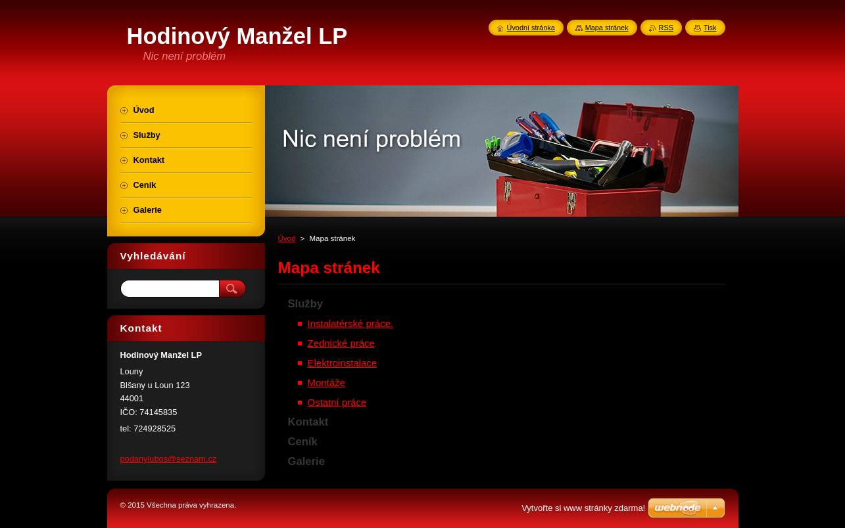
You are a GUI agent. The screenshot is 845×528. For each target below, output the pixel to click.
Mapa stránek (607, 28)
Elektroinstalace (342, 362)
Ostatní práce (337, 402)
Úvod (287, 238)
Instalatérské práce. (351, 323)
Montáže (326, 382)
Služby (306, 303)
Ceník (303, 441)
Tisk (710, 28)
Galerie (306, 461)
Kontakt (308, 422)
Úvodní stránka (531, 28)
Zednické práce (341, 343)
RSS (666, 28)
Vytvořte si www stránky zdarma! (583, 508)
